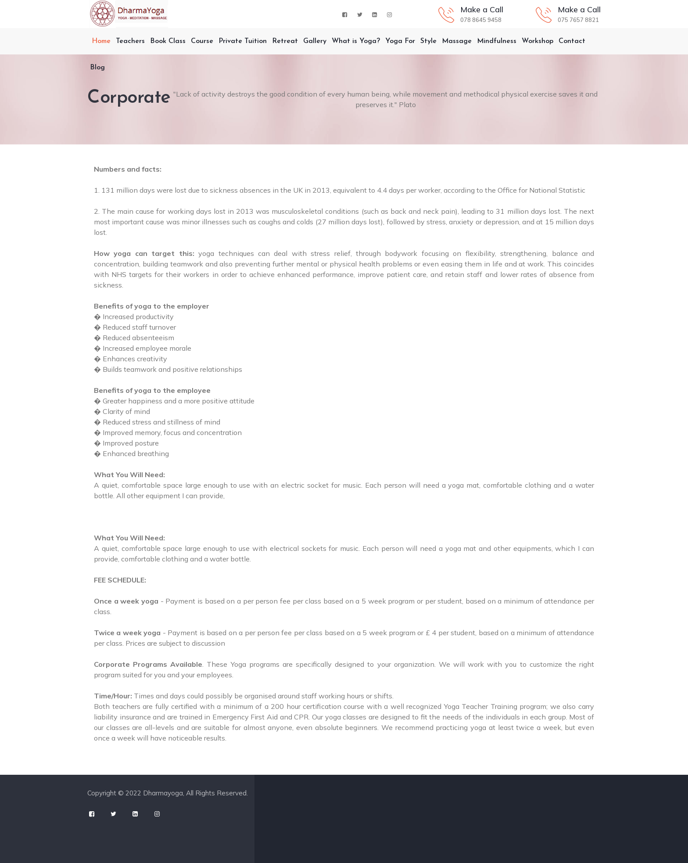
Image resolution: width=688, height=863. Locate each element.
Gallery (314, 41)
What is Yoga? (356, 41)
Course (202, 41)
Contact (572, 41)
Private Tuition (243, 41)
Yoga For (400, 41)
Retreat (285, 41)
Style (428, 41)
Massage (457, 41)
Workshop (537, 41)
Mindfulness (496, 41)
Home (99, 41)
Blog (97, 67)
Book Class (168, 41)
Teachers (130, 41)
